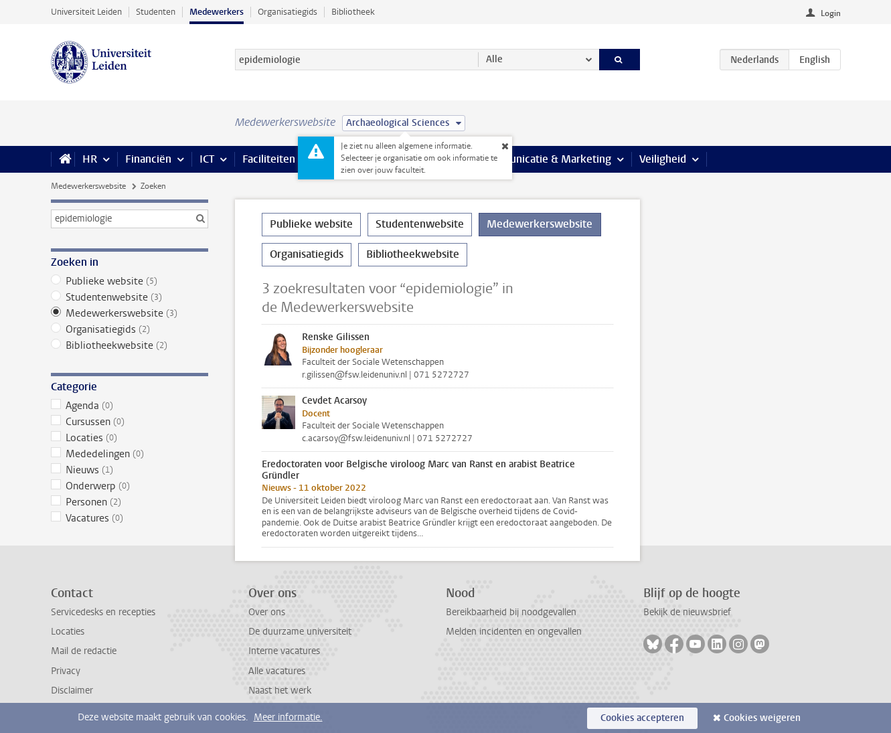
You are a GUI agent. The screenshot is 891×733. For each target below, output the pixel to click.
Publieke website (129, 281)
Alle (494, 59)
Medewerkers (216, 11)
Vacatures (129, 518)
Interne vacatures (284, 651)
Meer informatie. (288, 717)
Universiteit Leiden (86, 11)
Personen (129, 502)
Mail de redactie (83, 651)
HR (89, 159)
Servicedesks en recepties (103, 612)
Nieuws (129, 470)
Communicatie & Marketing (546, 159)
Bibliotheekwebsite (129, 345)
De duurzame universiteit (299, 631)
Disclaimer (72, 690)
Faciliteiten (268, 159)
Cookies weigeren (762, 718)
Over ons (266, 612)
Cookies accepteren (642, 718)
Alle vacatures (276, 671)
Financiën (148, 159)
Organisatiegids (287, 11)
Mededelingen (129, 453)
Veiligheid (662, 159)
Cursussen (129, 421)
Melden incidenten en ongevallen (514, 631)
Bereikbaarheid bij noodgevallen (511, 612)
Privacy (65, 671)
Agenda (129, 405)
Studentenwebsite (129, 297)
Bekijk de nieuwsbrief (687, 612)
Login (831, 13)
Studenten (155, 11)
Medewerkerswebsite (88, 186)
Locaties (129, 437)
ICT (206, 159)
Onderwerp (129, 486)
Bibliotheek (353, 11)
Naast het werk (279, 690)
